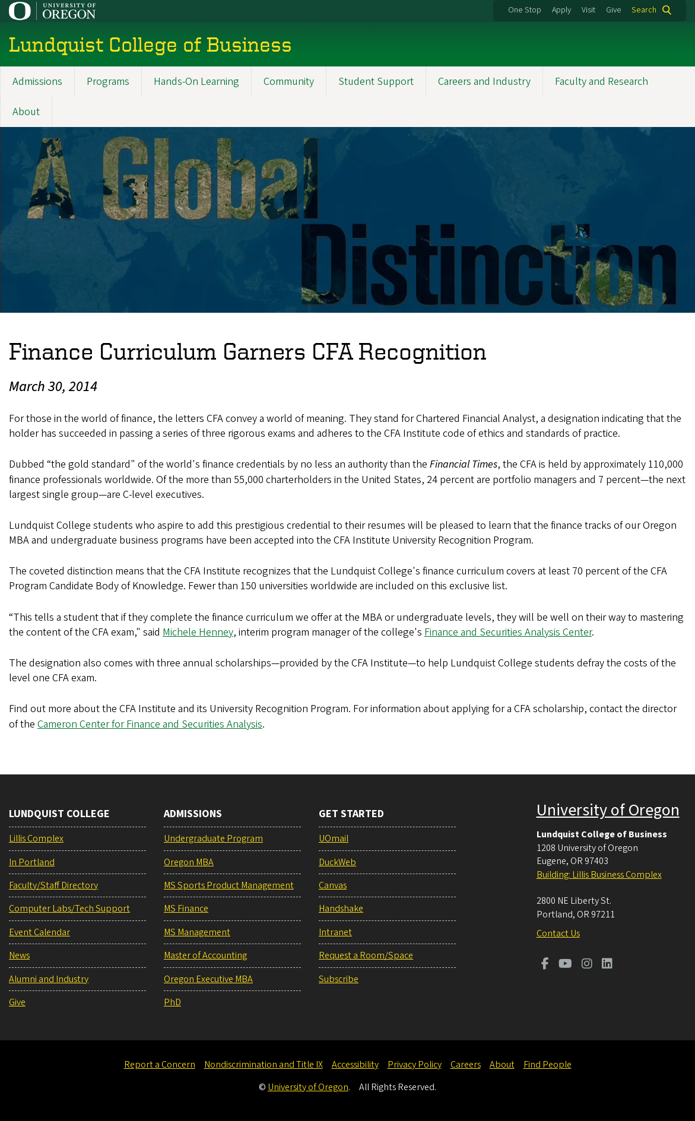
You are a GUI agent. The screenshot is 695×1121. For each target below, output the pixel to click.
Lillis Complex (36, 838)
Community (289, 81)
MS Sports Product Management (229, 885)
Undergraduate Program (213, 838)
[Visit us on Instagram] (587, 964)
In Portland (32, 862)
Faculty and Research (601, 81)
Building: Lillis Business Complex (599, 874)
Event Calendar (39, 932)
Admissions (37, 81)
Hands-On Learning (196, 81)
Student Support (376, 81)
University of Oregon (608, 810)
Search (643, 10)
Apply (561, 10)
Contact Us (558, 933)
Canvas (333, 885)
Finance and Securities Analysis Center (508, 632)
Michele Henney (198, 632)
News (19, 955)
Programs (108, 81)
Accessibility (355, 1064)
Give (613, 10)
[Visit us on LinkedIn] (607, 964)
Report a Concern (159, 1064)
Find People (547, 1064)
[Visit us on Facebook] (545, 964)
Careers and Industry (484, 81)
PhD (172, 1002)
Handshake (341, 908)
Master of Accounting (205, 955)
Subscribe (338, 979)
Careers (465, 1064)
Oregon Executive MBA (208, 979)
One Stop (524, 10)
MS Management (197, 932)
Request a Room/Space (366, 955)
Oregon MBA (189, 862)
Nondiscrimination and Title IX (263, 1064)
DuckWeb (337, 862)
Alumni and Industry (48, 979)
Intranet (335, 932)
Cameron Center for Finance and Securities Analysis (149, 724)
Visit (588, 10)
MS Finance (186, 908)
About (26, 111)
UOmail (333, 838)
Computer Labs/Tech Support (69, 908)
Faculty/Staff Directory (53, 885)
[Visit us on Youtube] (565, 964)
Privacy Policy (415, 1064)
